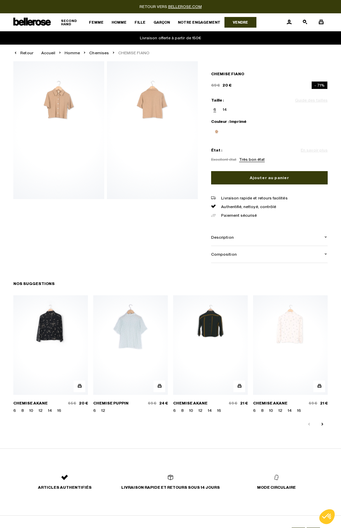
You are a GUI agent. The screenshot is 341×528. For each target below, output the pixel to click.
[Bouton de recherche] (305, 22)
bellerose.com (185, 6)
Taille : (217, 100)
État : (216, 150)
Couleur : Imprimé (228, 121)
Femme (96, 22)
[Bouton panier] (321, 22)
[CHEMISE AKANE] (50, 354)
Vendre (240, 22)
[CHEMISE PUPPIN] (130, 354)
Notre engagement (199, 22)
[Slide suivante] (322, 424)
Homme (119, 22)
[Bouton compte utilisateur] (289, 22)
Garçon (162, 22)
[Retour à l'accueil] (49, 22)
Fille (140, 22)
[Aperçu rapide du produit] (79, 386)
